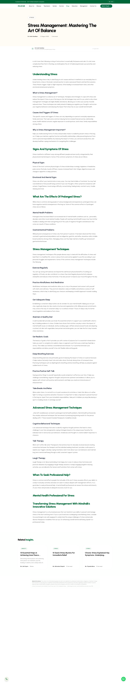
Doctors (61, 6)
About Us (31, 6)
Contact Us (93, 6)
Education (75, 6)
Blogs (67, 6)
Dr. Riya (111, 1)
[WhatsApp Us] (123, 679)
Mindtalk (21, 6)
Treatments (47, 6)
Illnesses (39, 6)
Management (83, 6)
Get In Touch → (106, 6)
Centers (55, 6)
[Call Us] (6, 679)
